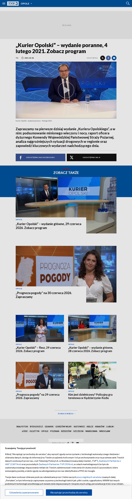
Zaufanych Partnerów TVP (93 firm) (56, 464)
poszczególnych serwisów (89, 477)
